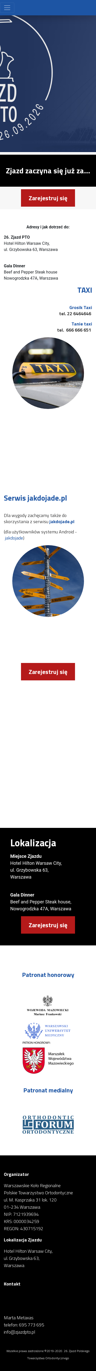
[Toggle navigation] (7, 8)
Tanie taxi (81, 323)
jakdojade (14, 537)
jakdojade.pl (61, 521)
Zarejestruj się (48, 198)
